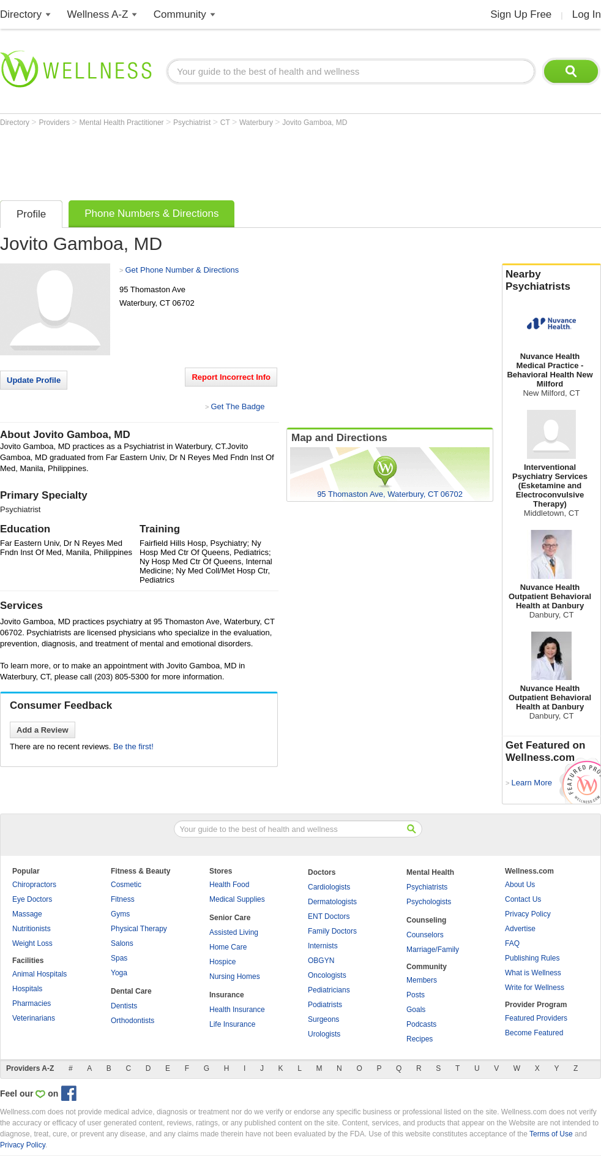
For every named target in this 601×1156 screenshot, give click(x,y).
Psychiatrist (193, 122)
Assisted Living (233, 932)
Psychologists (428, 901)
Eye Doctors (32, 899)
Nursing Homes (234, 976)
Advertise (520, 928)
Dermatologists (332, 901)
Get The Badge (237, 406)
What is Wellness (533, 973)
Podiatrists (325, 1004)
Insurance (226, 995)
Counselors (425, 935)
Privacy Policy (528, 914)
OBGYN (321, 960)
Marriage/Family (432, 949)
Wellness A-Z (98, 14)
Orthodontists (132, 1020)
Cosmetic (126, 884)
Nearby (551, 280)
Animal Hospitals (39, 974)
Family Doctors (332, 931)
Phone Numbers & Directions (151, 213)
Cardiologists (329, 887)
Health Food (229, 884)
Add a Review (43, 730)
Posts (415, 995)
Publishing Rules (532, 958)
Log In (586, 14)
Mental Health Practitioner (123, 122)
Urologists (324, 1034)
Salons (122, 943)
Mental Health (430, 872)
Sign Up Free (520, 14)
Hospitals (27, 988)
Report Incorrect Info (231, 377)
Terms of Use (551, 1134)
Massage (27, 914)
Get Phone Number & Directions (182, 269)
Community (180, 14)
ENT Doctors (328, 916)
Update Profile (34, 380)
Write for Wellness (534, 987)
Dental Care (131, 991)
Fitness (123, 899)
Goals (415, 1009)
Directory (21, 14)
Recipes (419, 1039)
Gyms (120, 914)
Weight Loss (32, 943)
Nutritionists (31, 928)
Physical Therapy (139, 928)
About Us (520, 884)
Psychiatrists (426, 887)
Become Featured (534, 1033)
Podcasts (421, 1024)
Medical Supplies (237, 899)
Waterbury (257, 122)
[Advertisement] (223, 160)
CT (226, 122)
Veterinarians (33, 1018)
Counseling (426, 920)
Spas (119, 958)
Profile (31, 214)
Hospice (222, 962)
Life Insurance (232, 1024)
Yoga (119, 973)
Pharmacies (31, 1003)
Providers (55, 122)
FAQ (512, 943)
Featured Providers (536, 1018)
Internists (323, 946)
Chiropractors (34, 884)
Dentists (124, 1006)
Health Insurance (237, 1009)
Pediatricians (329, 990)
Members (421, 980)
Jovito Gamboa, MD (314, 122)
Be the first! (133, 746)
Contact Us (523, 899)
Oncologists (327, 975)
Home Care (228, 947)
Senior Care (229, 917)
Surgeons (323, 1019)
